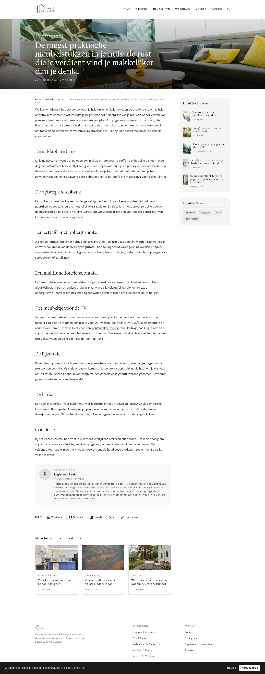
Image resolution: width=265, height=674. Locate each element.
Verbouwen (182, 9)
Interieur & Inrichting (143, 632)
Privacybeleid (192, 638)
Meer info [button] (79, 667)
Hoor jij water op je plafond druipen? (209, 146)
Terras (217, 212)
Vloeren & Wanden (143, 656)
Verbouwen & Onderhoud (146, 644)
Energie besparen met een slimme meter (208, 130)
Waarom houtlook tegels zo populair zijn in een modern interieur (207, 179)
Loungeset (204, 212)
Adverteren (191, 650)
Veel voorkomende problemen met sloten (205, 114)
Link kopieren (130, 517)
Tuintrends (190, 212)
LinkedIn (96, 517)
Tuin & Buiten (161, 9)
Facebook (76, 517)
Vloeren (216, 9)
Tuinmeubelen (191, 219)
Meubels (201, 9)
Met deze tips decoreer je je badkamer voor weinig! (207, 162)
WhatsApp (55, 517)
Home (126, 9)
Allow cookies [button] (250, 668)
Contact (189, 632)
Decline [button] (231, 668)
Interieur (141, 9)
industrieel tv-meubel (105, 328)
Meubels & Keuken (54, 99)
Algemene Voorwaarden (198, 644)
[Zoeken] (228, 9)
